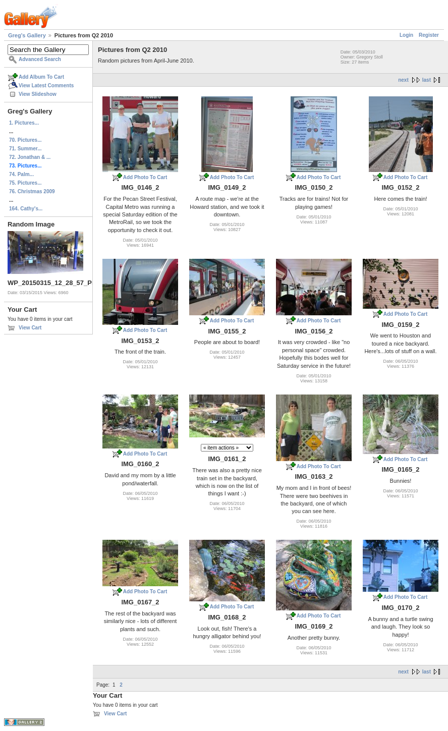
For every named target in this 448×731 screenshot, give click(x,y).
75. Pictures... (25, 183)
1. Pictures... (24, 123)
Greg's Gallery (27, 35)
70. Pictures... (25, 140)
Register (429, 35)
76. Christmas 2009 (32, 191)
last (426, 80)
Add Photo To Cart (145, 177)
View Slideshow (38, 94)
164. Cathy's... (25, 208)
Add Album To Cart (41, 77)
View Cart (30, 327)
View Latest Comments (46, 85)
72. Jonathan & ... (29, 157)
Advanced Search (40, 59)
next (403, 80)
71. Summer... (25, 148)
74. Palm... (21, 174)
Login (406, 35)
